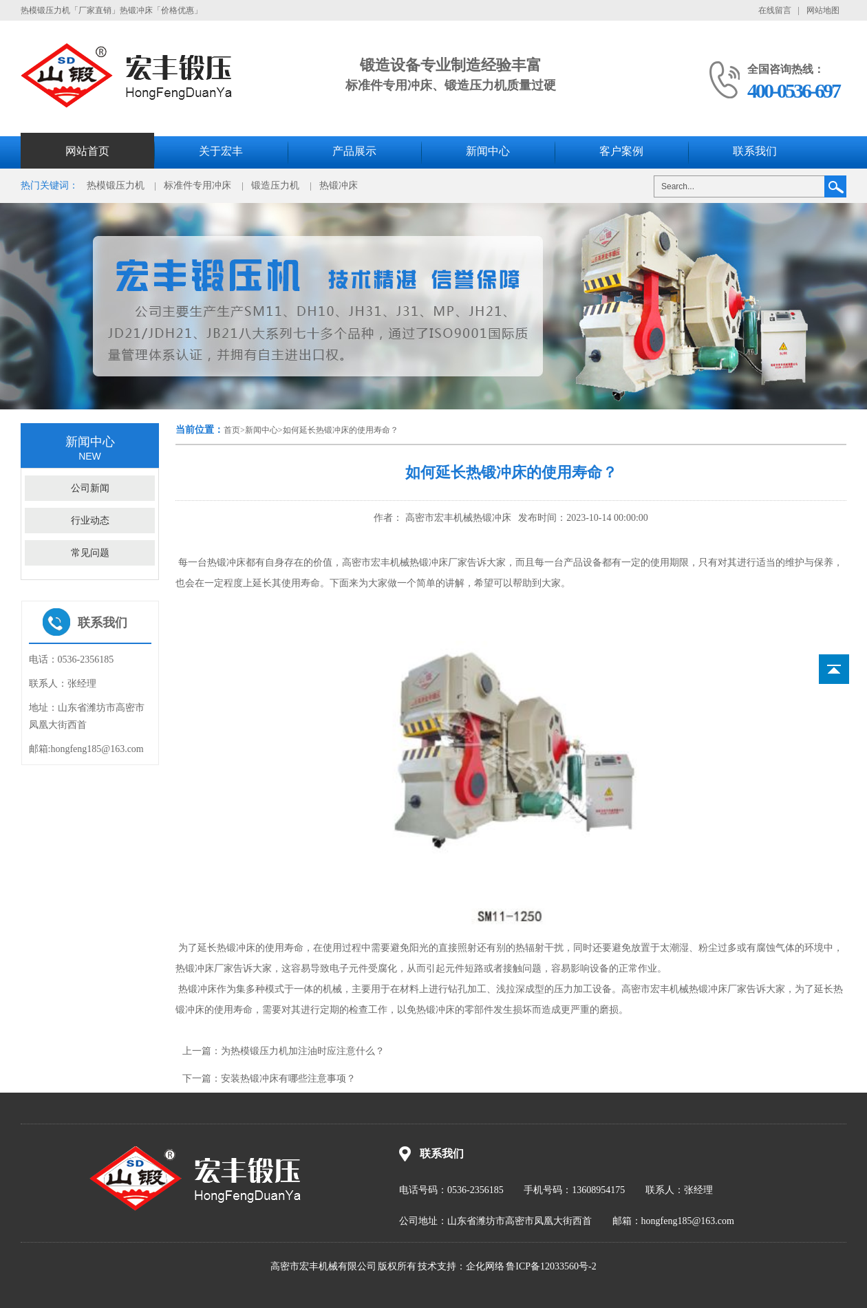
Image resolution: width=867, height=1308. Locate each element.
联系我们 (755, 151)
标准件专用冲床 (197, 185)
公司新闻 (90, 488)
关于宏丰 (221, 151)
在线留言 (774, 10)
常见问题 (90, 553)
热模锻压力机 (115, 185)
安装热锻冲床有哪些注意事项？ (288, 1078)
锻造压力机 (275, 185)
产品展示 (354, 151)
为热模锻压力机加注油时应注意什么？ (303, 1051)
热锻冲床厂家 (718, 989)
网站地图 (822, 10)
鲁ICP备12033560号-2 (551, 1266)
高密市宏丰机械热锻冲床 (457, 518)
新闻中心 (488, 151)
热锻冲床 (338, 185)
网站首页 (87, 151)
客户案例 (621, 151)
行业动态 (90, 520)
